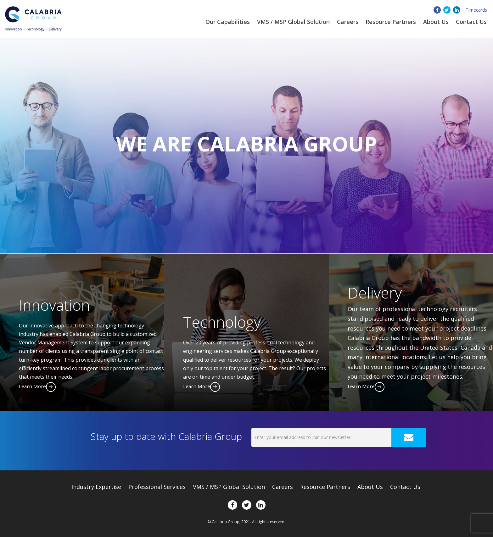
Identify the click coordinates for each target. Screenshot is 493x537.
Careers (347, 21)
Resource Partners (391, 21)
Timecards (476, 10)
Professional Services (157, 486)
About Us (370, 486)
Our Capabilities (227, 21)
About (436, 21)
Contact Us (471, 21)
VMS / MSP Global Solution (293, 21)
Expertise (96, 486)
